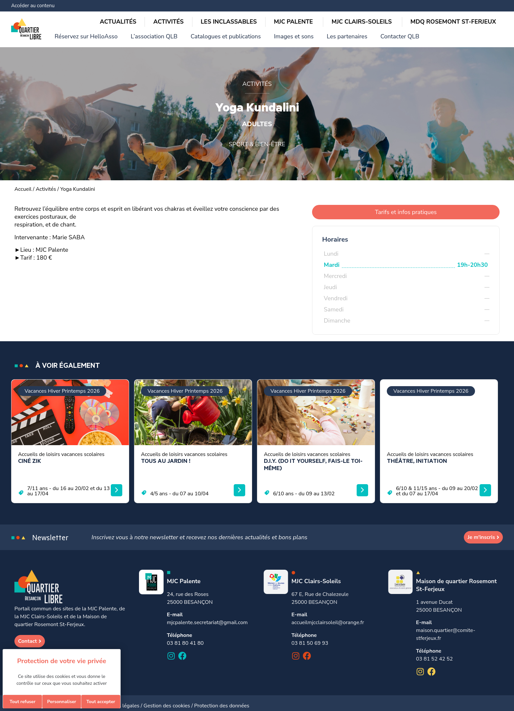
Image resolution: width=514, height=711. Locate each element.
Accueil (22, 184)
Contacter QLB (480, 6)
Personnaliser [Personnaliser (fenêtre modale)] (61, 702)
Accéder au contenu (32, 5)
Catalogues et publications (327, 6)
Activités (46, 184)
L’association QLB (265, 6)
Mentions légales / (121, 700)
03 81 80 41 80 (185, 638)
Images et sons (386, 6)
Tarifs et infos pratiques (406, 207)
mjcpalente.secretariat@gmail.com (207, 617)
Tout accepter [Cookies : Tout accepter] (100, 702)
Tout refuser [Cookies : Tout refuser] (22, 702)
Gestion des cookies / (169, 700)
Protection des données (221, 700)
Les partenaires (433, 6)
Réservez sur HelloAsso (206, 6)
